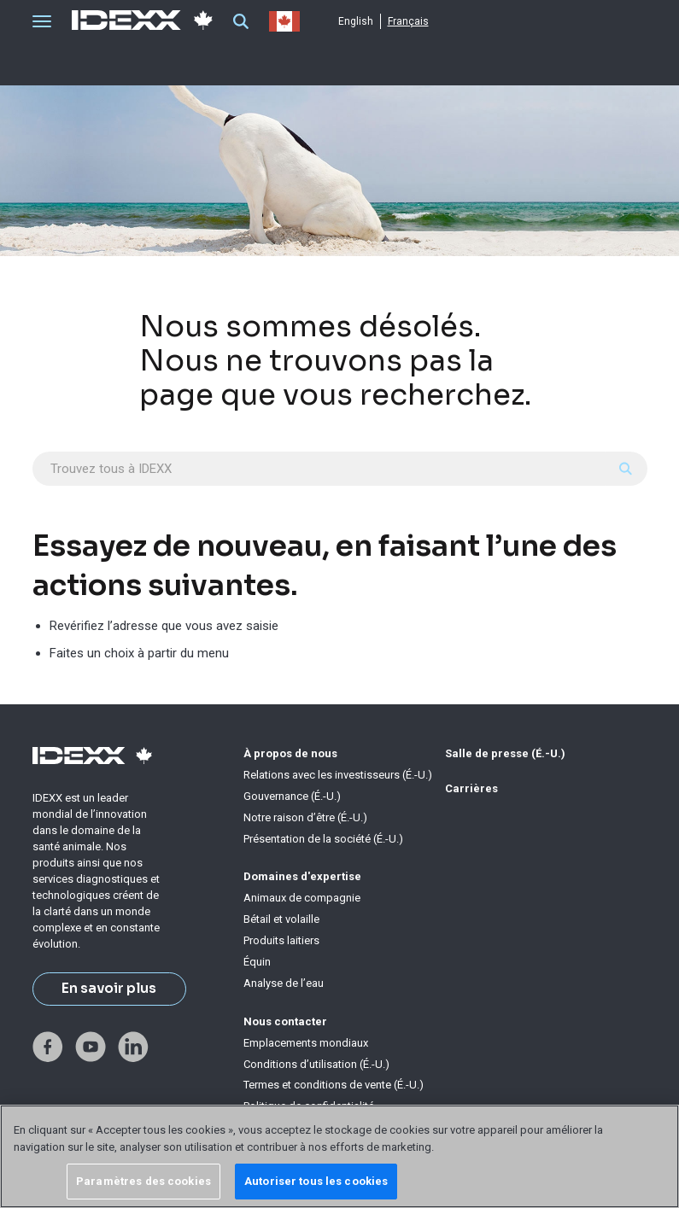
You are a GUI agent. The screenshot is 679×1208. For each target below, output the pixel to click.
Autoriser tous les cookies (316, 1181)
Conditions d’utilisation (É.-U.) (316, 1064)
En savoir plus (108, 988)
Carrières (471, 788)
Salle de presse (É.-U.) (505, 753)
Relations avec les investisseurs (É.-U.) (337, 774)
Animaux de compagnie (301, 897)
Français (408, 21)
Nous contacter (285, 1021)
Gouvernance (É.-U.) (292, 796)
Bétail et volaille (281, 919)
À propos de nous (290, 753)
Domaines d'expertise (302, 876)
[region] (339, 1156)
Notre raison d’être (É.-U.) (305, 817)
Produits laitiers (281, 940)
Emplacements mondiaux (305, 1042)
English (355, 21)
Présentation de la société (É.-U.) (323, 838)
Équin (257, 961)
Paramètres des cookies (143, 1181)
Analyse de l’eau (283, 983)
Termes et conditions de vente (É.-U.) (333, 1084)
